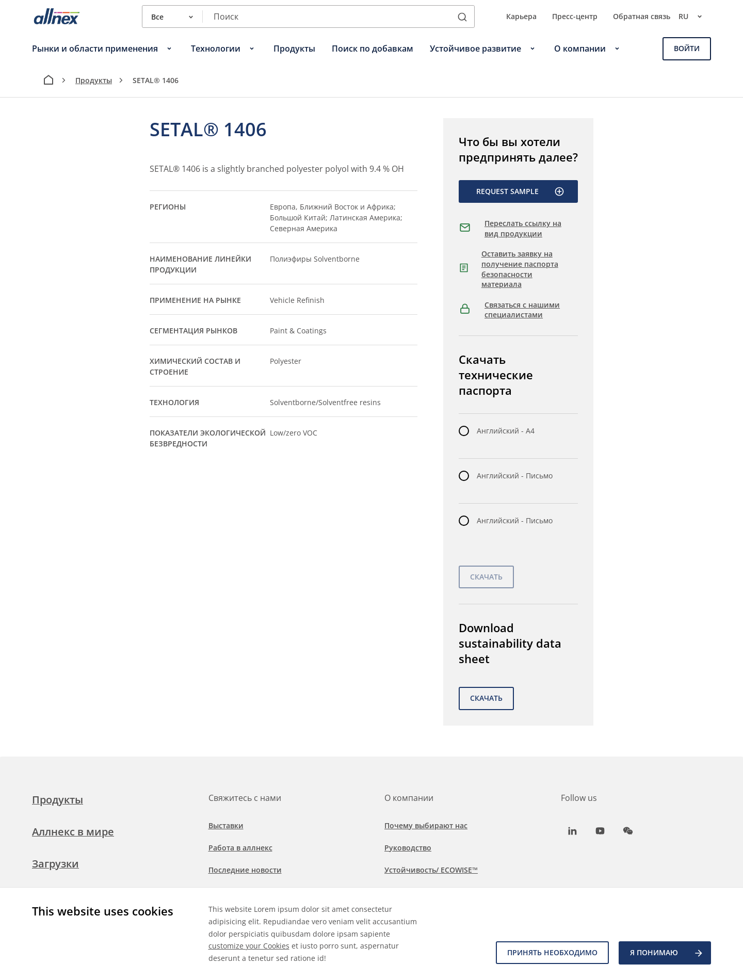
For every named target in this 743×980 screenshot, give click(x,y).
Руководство (407, 848)
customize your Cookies (248, 946)
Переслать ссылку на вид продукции (522, 228)
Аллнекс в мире (73, 832)
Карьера (521, 16)
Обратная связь (641, 16)
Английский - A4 (506, 431)
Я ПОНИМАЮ (667, 953)
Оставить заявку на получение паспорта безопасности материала (519, 269)
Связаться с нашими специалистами (522, 310)
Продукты (93, 80)
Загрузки (55, 864)
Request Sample (520, 191)
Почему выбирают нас (425, 825)
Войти (687, 48)
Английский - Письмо (515, 475)
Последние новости (245, 870)
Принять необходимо (552, 953)
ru (695, 16)
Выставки (226, 825)
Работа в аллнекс (240, 848)
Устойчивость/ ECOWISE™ (431, 870)
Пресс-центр (574, 16)
